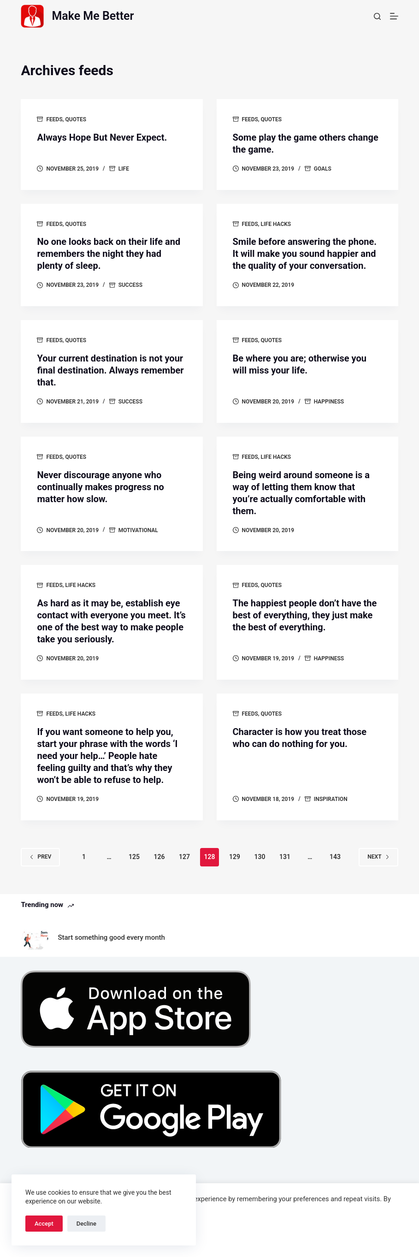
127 (184, 856)
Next (378, 857)
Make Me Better (93, 16)
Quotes (76, 119)
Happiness (329, 401)
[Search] (377, 16)
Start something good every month (111, 937)
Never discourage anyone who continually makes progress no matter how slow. (100, 486)
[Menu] (394, 16)
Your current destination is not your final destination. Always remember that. (110, 370)
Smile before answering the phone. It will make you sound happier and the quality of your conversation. (305, 253)
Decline (86, 1223)
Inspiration (331, 799)
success (130, 285)
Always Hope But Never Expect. (102, 137)
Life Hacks (276, 224)
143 (335, 856)
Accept (44, 1223)
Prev (40, 857)
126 (159, 856)
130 (259, 856)
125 (134, 856)
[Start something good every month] (34, 937)
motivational (138, 530)
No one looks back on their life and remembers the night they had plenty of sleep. (108, 253)
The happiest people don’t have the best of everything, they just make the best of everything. (305, 615)
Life (123, 169)
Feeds (54, 119)
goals (322, 169)
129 (234, 856)
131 (284, 856)
